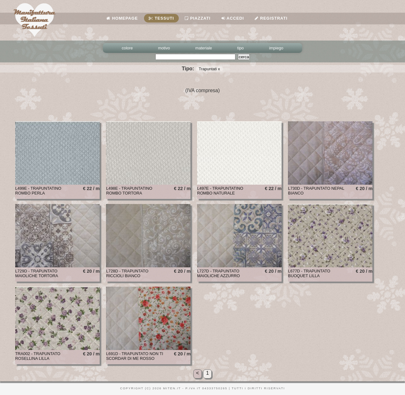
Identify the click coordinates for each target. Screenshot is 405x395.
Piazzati (197, 18)
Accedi (232, 18)
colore (127, 48)
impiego (276, 48)
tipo (240, 48)
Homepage (122, 18)
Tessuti (161, 18)
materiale (203, 48)
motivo (164, 48)
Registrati (271, 18)
